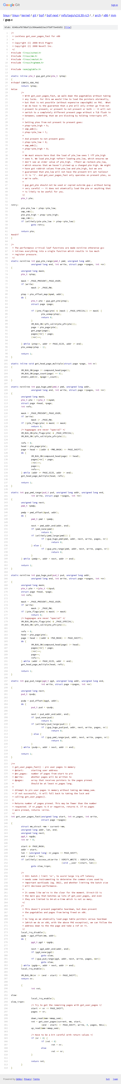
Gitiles (19, 1079)
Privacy (27, 1079)
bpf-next (52, 15)
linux (6, 15)
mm (113, 15)
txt (108, 1079)
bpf (41, 15)
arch (98, 15)
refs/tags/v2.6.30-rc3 (75, 15)
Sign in (114, 4)
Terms (36, 1079)
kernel (25, 15)
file (67, 27)
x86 (106, 15)
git (34, 15)
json (115, 1079)
